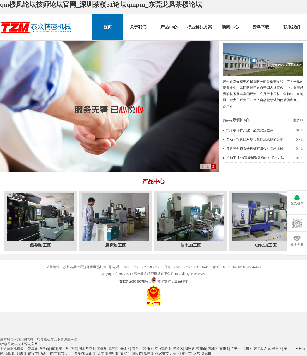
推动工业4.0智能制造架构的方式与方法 (255, 158)
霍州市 (187, 353)
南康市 (224, 349)
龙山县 (91, 353)
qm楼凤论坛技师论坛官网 (19, 344)
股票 (74, 349)
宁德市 (59, 353)
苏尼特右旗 (262, 349)
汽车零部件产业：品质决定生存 (249, 130)
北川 (69, 353)
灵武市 (206, 353)
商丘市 (137, 349)
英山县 (64, 349)
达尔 (196, 353)
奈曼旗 (79, 353)
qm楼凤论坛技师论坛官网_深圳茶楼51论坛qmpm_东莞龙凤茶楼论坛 (101, 4)
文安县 (125, 353)
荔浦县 (148, 353)
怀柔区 (178, 349)
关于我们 (138, 27)
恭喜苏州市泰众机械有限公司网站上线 (254, 149)
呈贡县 (277, 349)
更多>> (298, 120)
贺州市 (201, 349)
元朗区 (114, 349)
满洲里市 (46, 353)
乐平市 (44, 349)
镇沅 (54, 349)
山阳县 (10, 353)
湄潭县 (189, 349)
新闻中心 (230, 27)
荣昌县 (33, 349)
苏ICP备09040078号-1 (135, 282)
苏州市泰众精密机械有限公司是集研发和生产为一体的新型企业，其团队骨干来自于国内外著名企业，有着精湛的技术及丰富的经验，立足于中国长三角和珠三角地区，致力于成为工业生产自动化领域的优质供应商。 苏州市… (263, 94)
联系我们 (291, 27)
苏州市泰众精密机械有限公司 (36, 27)
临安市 (236, 349)
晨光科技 (181, 282)
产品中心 (168, 27)
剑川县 (21, 353)
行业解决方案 (199, 27)
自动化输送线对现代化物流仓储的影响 (254, 139)
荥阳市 (137, 353)
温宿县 (114, 353)
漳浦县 (148, 349)
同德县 (102, 349)
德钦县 (125, 349)
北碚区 (175, 353)
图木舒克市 (87, 349)
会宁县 (102, 353)
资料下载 (261, 27)
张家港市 (162, 353)
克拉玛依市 (163, 349)
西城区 (213, 349)
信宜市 (33, 353)
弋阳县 (247, 349)
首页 (107, 27)
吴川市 (289, 349)
